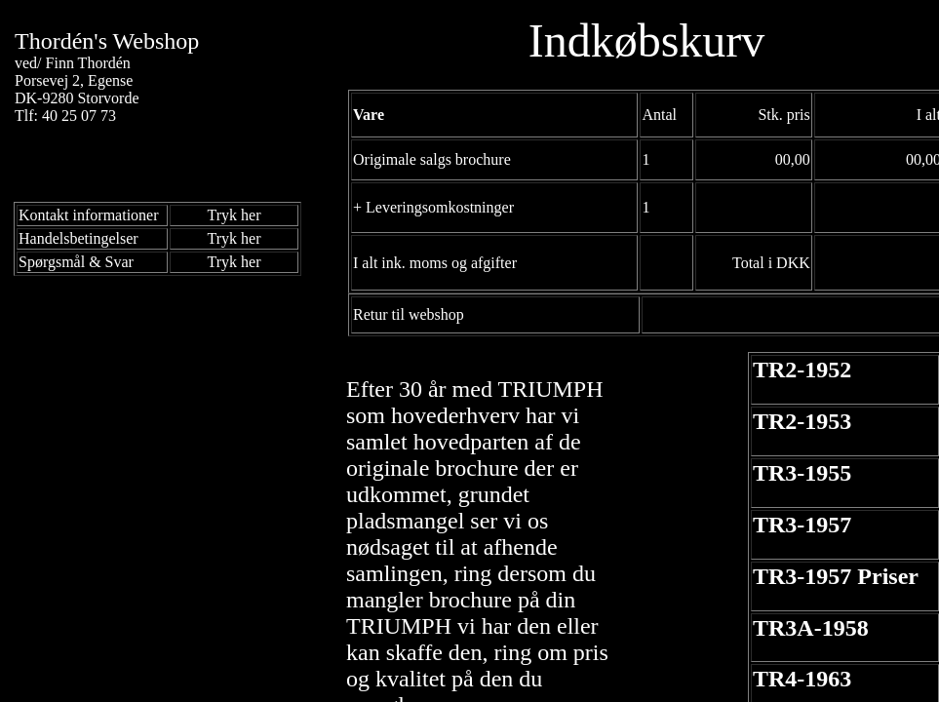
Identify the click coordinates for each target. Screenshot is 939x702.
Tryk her (234, 215)
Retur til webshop (408, 314)
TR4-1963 (802, 678)
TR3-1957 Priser (836, 576)
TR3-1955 (802, 473)
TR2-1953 (802, 421)
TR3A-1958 (811, 628)
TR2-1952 (802, 369)
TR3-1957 (802, 524)
